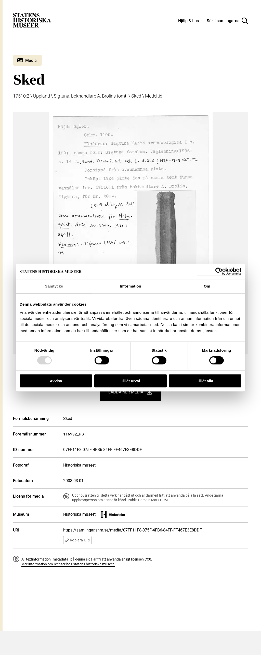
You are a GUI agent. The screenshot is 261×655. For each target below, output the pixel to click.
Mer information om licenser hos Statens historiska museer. (68, 564)
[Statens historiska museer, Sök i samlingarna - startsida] (32, 20)
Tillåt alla (205, 381)
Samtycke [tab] (54, 286)
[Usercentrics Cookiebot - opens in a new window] (219, 271)
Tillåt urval (130, 381)
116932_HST (74, 434)
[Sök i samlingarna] (227, 21)
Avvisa (56, 381)
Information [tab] (130, 286)
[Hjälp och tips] (188, 21)
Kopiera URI (77, 540)
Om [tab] (207, 286)
